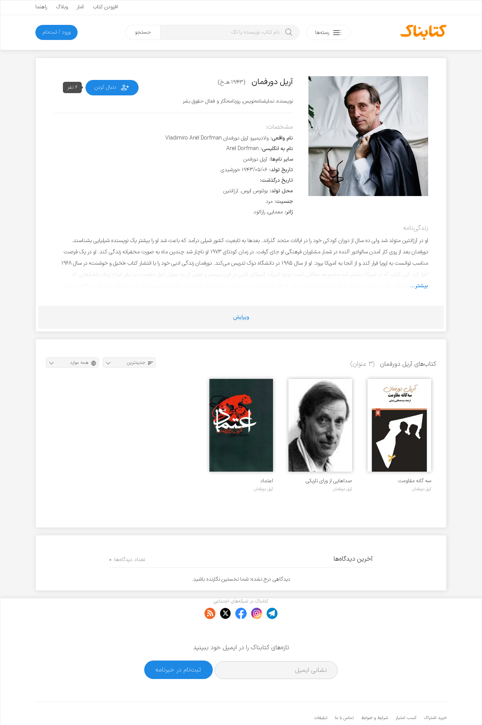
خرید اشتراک (435, 694)
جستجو (143, 32)
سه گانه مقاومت (414, 481)
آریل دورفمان (421, 489)
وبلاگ (62, 7)
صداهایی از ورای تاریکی (329, 481)
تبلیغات (320, 694)
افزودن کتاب (105, 7)
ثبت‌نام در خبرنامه (178, 646)
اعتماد (266, 481)
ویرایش (241, 317)
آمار (80, 7)
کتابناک (407, 707)
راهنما (41, 7)
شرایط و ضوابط (374, 694)
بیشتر (421, 286)
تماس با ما (344, 694)
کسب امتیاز (405, 694)
